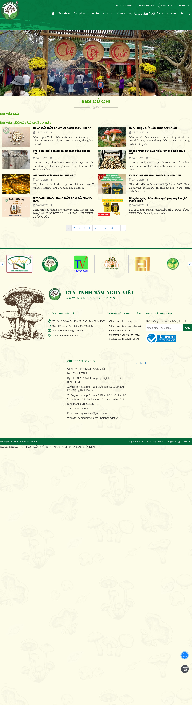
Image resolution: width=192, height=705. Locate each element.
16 (112, 227)
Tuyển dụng (124, 13)
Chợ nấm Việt (144, 13)
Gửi (187, 327)
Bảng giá (162, 13)
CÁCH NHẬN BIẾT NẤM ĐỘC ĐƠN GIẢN (153, 128)
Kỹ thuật (108, 13)
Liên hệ (94, 13)
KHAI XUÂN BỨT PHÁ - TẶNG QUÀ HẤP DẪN (155, 176)
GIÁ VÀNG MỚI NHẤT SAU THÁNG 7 (54, 176)
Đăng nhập (184, 5)
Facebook (141, 363)
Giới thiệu (64, 13)
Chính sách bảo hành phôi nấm (126, 325)
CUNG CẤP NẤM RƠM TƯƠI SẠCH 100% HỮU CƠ (62, 128)
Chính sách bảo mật (120, 330)
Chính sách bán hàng (120, 321)
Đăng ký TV (166, 5)
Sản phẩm (80, 13)
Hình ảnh (177, 13)
